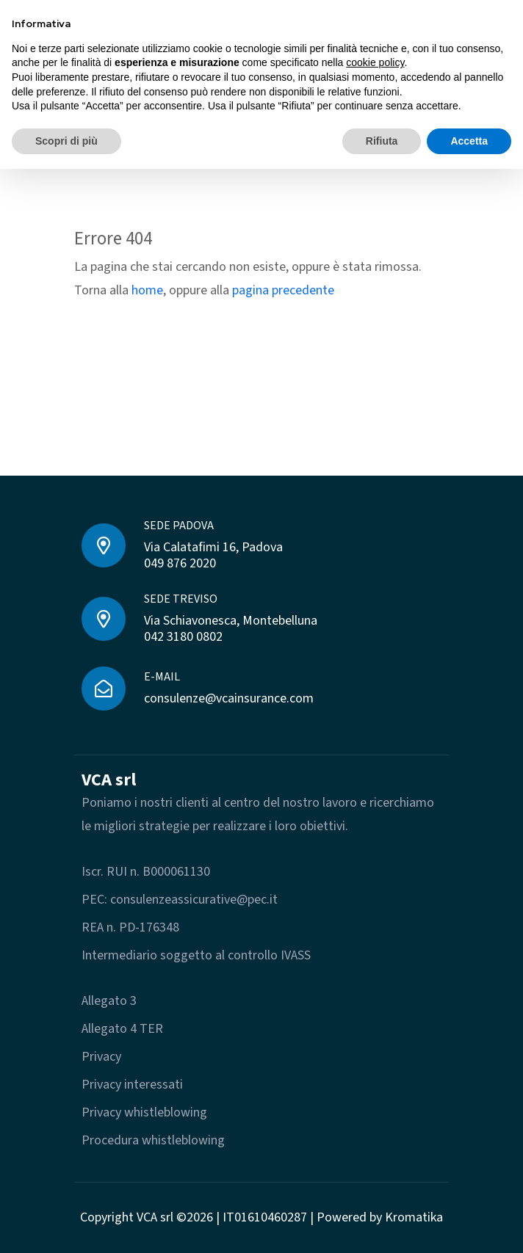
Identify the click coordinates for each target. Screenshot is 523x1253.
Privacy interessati (132, 1084)
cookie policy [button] (375, 62)
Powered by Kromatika (380, 1217)
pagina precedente (283, 290)
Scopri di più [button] (66, 141)
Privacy (101, 1056)
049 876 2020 (180, 563)
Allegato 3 (109, 1001)
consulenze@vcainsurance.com (229, 698)
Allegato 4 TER (122, 1029)
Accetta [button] (469, 141)
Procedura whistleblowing (153, 1140)
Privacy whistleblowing (144, 1112)
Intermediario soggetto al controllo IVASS (196, 955)
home (147, 290)
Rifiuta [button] (382, 141)
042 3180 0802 (183, 637)
